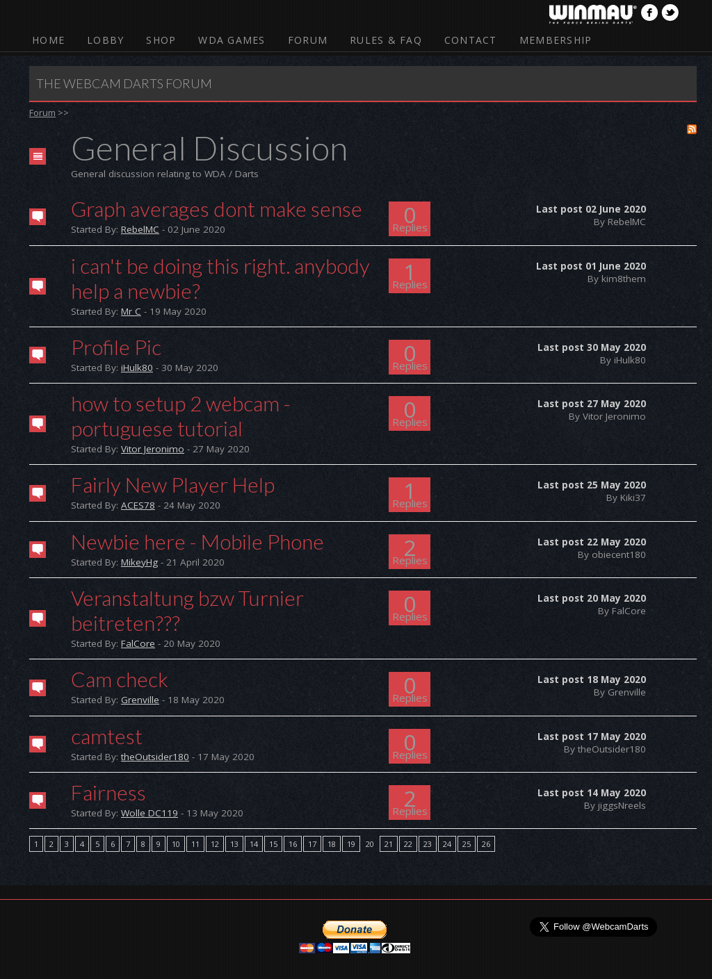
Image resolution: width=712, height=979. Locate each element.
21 (389, 844)
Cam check (119, 678)
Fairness (108, 792)
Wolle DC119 (149, 813)
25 (466, 844)
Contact (470, 40)
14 (254, 844)
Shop (161, 40)
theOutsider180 (155, 756)
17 (312, 844)
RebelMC (140, 229)
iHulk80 (137, 367)
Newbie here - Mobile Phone (197, 541)
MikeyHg (139, 562)
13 (234, 844)
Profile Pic (116, 346)
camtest (107, 735)
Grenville (140, 699)
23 (427, 844)
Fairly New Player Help (173, 484)
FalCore (138, 643)
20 (370, 844)
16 (293, 844)
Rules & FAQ (386, 40)
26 (486, 844)
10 (176, 844)
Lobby (105, 40)
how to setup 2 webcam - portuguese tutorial (181, 415)
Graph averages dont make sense (216, 208)
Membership (555, 40)
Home (48, 40)
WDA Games (231, 40)
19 (351, 844)
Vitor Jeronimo (152, 449)
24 (447, 844)
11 (195, 844)
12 (215, 844)
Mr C (131, 311)
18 (331, 844)
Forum (307, 40)
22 (408, 844)
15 (273, 844)
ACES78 (138, 505)
